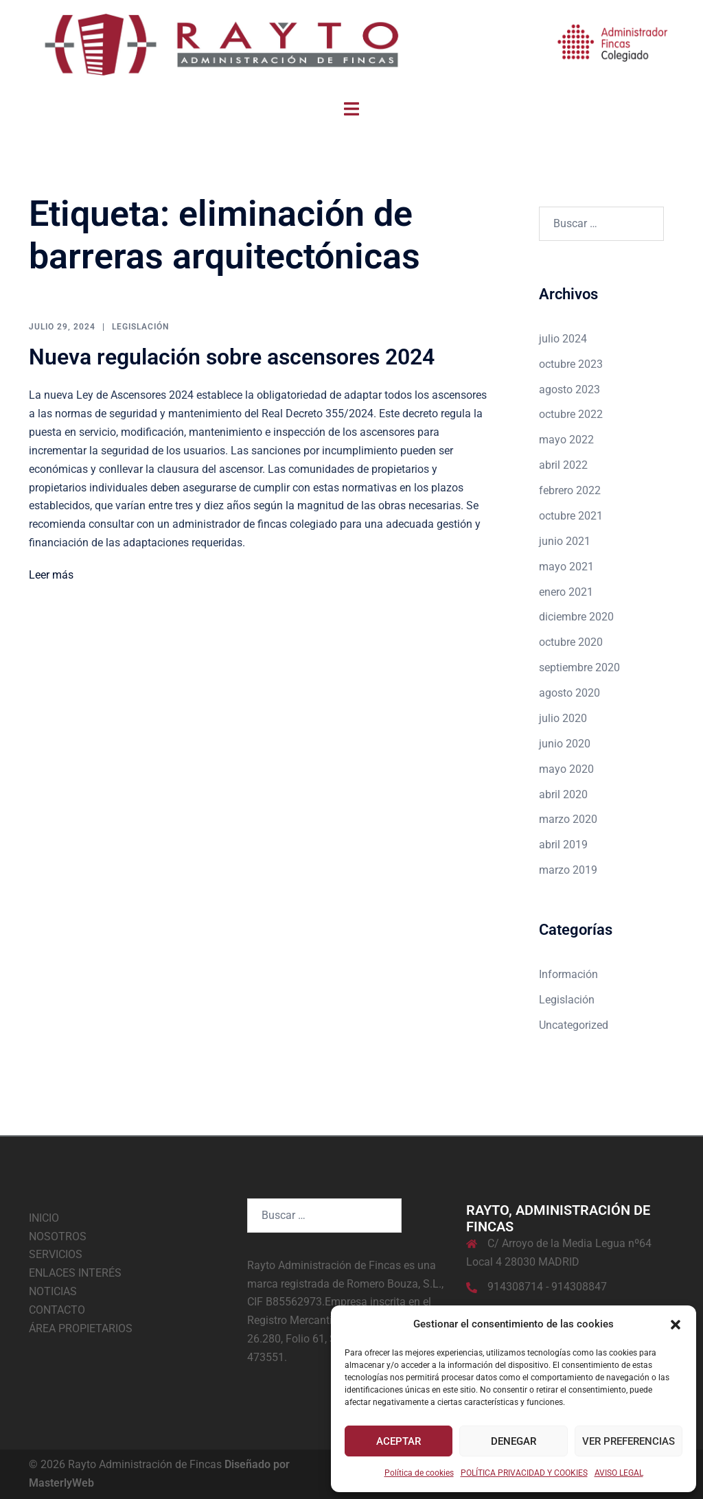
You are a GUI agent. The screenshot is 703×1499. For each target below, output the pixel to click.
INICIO (44, 1217)
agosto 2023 (569, 389)
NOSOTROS (58, 1236)
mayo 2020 (566, 769)
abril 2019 (563, 844)
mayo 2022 (566, 439)
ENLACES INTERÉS (75, 1272)
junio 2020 (564, 743)
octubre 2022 (571, 414)
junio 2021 (564, 541)
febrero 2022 (570, 490)
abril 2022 (563, 465)
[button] (675, 1325)
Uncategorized (573, 1025)
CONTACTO (57, 1309)
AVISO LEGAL (619, 1473)
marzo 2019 (568, 869)
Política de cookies (419, 1473)
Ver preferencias (628, 1441)
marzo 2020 (568, 819)
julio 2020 (563, 718)
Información (568, 974)
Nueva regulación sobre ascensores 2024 (232, 357)
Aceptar (398, 1441)
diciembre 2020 (576, 616)
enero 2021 (566, 592)
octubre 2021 (571, 515)
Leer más (51, 574)
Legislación (140, 327)
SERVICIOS (55, 1254)
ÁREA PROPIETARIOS (80, 1328)
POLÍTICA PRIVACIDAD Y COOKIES (524, 1473)
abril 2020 (563, 794)
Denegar (513, 1441)
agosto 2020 (569, 692)
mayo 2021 (566, 566)
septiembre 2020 (579, 667)
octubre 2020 (571, 642)
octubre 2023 (571, 364)
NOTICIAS (53, 1291)
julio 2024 (563, 338)
